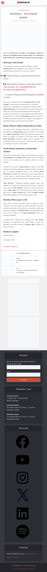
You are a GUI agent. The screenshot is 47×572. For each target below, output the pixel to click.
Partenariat (31, 569)
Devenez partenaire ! (32, 554)
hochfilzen (7, 246)
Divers (18, 268)
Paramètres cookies (12, 557)
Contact (15, 569)
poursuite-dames (8, 235)
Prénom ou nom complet (14, 364)
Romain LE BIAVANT (30, 21)
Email (8, 371)
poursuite (14, 246)
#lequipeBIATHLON (27, 87)
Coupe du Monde (23, 10)
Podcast (18, 258)
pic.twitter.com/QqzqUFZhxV (14, 90)
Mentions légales (22, 569)
